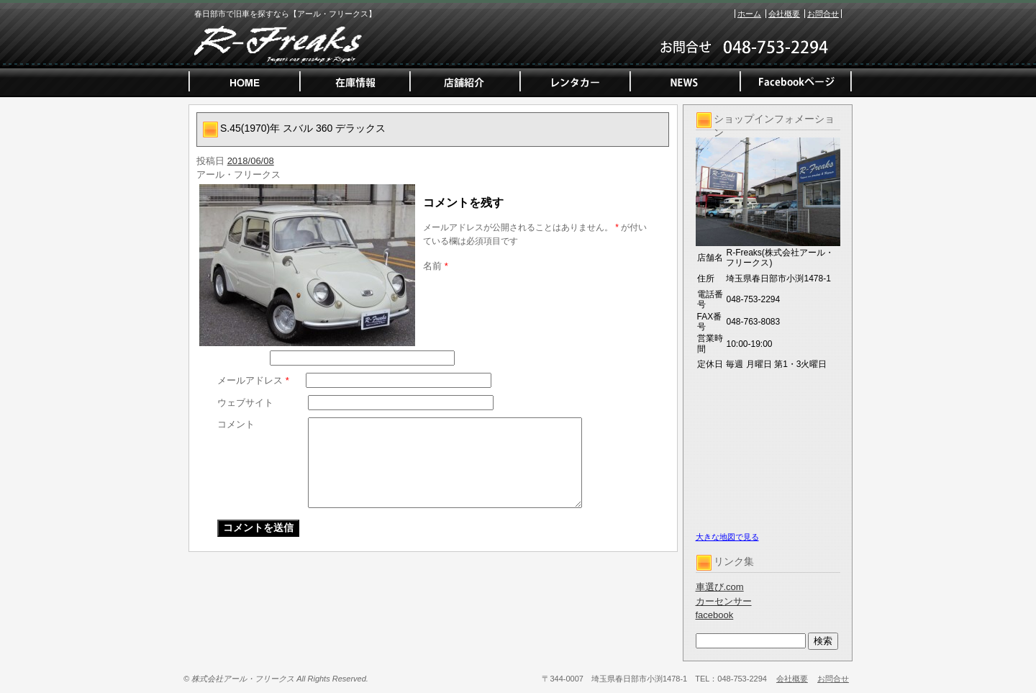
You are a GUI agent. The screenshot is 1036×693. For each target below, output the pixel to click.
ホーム (749, 13)
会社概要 (784, 13)
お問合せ (823, 13)
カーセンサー (724, 601)
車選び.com (720, 586)
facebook (715, 615)
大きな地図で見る (727, 537)
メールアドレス (253, 380)
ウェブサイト (245, 402)
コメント (236, 424)
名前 (435, 266)
